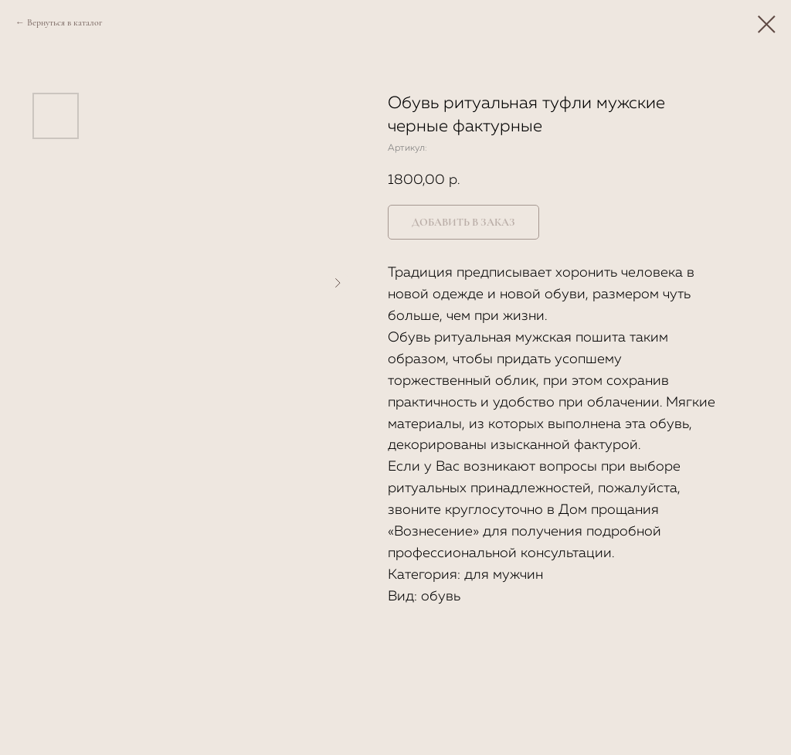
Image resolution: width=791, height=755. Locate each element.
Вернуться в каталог (64, 22)
